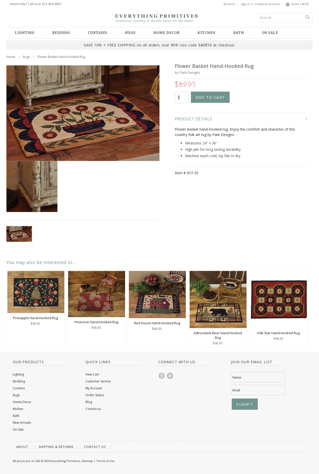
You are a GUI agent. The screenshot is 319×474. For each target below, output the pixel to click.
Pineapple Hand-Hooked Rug (35, 318)
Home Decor (166, 33)
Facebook (161, 375)
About (22, 447)
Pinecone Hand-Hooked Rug (96, 322)
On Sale (270, 33)
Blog (88, 402)
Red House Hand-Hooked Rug (157, 323)
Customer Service (98, 381)
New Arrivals (22, 422)
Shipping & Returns (56, 447)
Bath (238, 33)
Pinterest (170, 375)
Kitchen (206, 33)
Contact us (93, 409)
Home (10, 57)
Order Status (94, 395)
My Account (93, 388)
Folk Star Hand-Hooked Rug (278, 333)
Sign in (245, 4)
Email (236, 390)
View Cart (92, 374)
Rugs (130, 33)
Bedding (61, 33)
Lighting (24, 33)
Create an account (267, 4)
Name (236, 377)
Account (229, 4)
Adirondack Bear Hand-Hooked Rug (218, 335)
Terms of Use (105, 461)
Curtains (97, 33)
